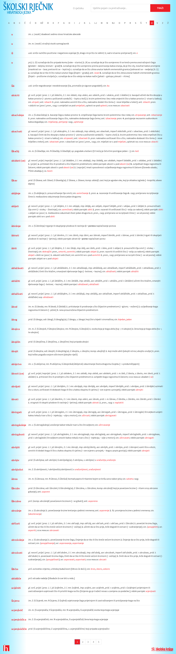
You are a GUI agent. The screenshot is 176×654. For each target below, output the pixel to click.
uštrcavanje (104, 424)
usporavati (69, 559)
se (128, 163)
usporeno (93, 501)
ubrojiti (139, 389)
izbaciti (48, 102)
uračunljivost (81, 469)
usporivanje (78, 543)
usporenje (104, 510)
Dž (41, 22)
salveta (130, 478)
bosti (49, 170)
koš (137, 151)
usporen (46, 491)
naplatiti (119, 402)
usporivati (81, 559)
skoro (99, 568)
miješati (122, 141)
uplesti (103, 105)
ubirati (95, 402)
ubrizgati (149, 437)
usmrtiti (71, 251)
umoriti (62, 251)
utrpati (35, 102)
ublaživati (111, 271)
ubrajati (146, 450)
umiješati (80, 105)
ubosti (123, 163)
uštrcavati (124, 437)
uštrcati (86, 415)
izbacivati (83, 138)
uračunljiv (101, 459)
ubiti (90, 209)
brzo (93, 568)
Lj (96, 22)
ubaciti (154, 141)
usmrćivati (67, 209)
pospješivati (53, 559)
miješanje (53, 121)
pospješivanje (47, 543)
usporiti (32, 530)
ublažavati (83, 284)
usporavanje (65, 543)
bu (108, 85)
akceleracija (35, 513)
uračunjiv (111, 459)
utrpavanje (140, 114)
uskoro (106, 568)
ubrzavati (54, 530)
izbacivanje (156, 114)
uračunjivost (95, 469)
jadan (129, 319)
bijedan (121, 319)
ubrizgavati (110, 415)
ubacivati (125, 105)
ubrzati (102, 559)
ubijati (93, 251)
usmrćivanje (82, 193)
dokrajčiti (47, 251)
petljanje (63, 121)
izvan (96, 72)
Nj (113, 22)
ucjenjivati (151, 591)
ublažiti (135, 271)
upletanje (78, 121)
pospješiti (153, 526)
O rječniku (78, 8)
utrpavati (68, 138)
